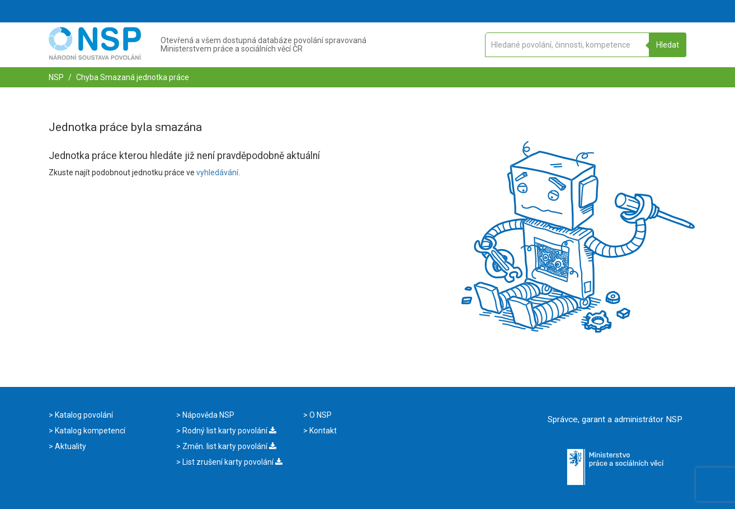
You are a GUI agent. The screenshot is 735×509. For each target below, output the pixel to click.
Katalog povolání (83, 414)
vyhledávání (217, 172)
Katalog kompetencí (89, 430)
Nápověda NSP (207, 414)
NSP (56, 77)
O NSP (320, 414)
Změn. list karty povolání (228, 446)
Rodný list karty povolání (228, 430)
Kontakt (322, 430)
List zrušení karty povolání (231, 461)
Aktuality (69, 446)
